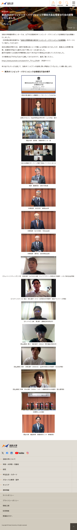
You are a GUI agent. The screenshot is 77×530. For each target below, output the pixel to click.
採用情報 (6, 511)
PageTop (73, 526)
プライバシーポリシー (11, 500)
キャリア (6, 485)
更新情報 (6, 490)
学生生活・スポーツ (10, 474)
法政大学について (9, 459)
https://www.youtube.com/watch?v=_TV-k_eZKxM (20, 61)
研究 (4, 469)
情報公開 (6, 505)
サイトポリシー (8, 495)
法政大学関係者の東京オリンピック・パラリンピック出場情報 (43, 40)
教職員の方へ (7, 516)
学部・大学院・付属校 (11, 464)
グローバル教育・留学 (11, 480)
